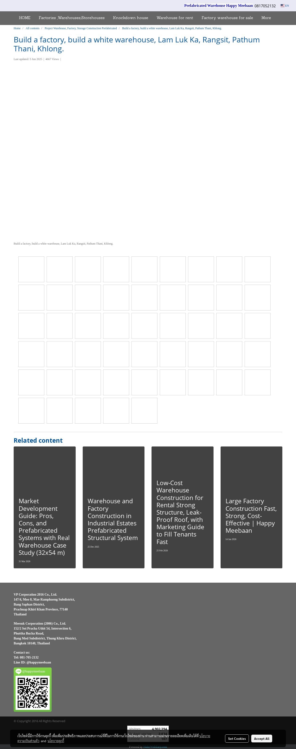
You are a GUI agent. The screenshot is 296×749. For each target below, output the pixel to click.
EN (285, 5)
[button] (279, 18)
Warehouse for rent (174, 18)
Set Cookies (237, 738)
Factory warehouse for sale (227, 18)
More (266, 18)
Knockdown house (130, 18)
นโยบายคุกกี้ (56, 741)
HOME (24, 18)
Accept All (261, 738)
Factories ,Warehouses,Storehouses (72, 18)
